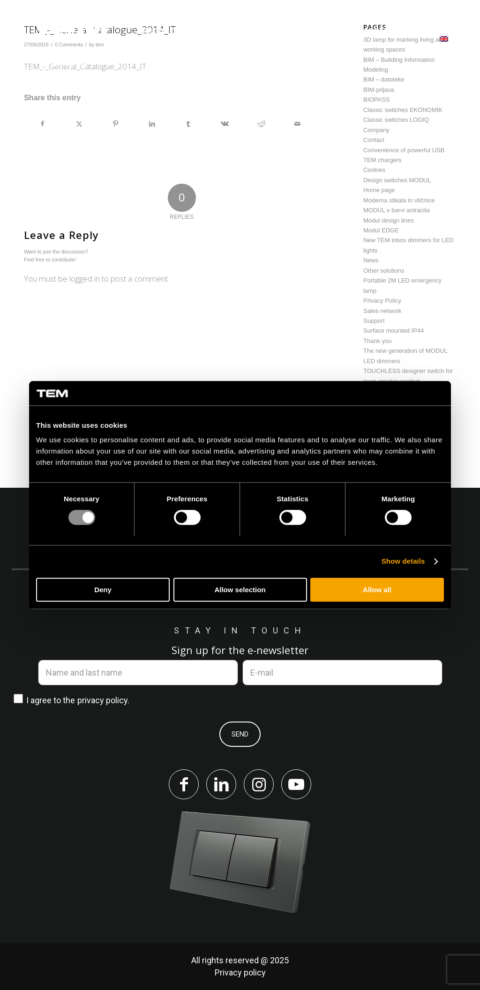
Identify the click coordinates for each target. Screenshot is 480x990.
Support (374, 320)
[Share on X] (79, 124)
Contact (373, 139)
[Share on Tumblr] (189, 124)
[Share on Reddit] (261, 124)
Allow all (377, 590)
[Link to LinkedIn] (221, 784)
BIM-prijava (378, 89)
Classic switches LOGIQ (396, 119)
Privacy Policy (382, 300)
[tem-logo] (69, 43)
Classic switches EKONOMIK (402, 109)
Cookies (374, 169)
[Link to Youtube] (296, 784)
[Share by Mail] (297, 124)
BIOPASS (376, 99)
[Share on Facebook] (42, 124)
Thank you (377, 340)
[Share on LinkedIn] (152, 124)
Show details (403, 562)
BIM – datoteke (383, 79)
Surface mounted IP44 (393, 330)
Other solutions (383, 270)
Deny (103, 590)
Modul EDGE (381, 230)
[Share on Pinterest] (116, 124)
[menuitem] (164, 31)
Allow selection (239, 590)
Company (376, 130)
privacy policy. (103, 700)
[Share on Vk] (225, 124)
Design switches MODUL (397, 180)
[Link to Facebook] (184, 784)
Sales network (382, 310)
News (371, 260)
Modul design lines (388, 220)
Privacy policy (240, 972)
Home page (379, 190)
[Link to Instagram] (259, 784)
